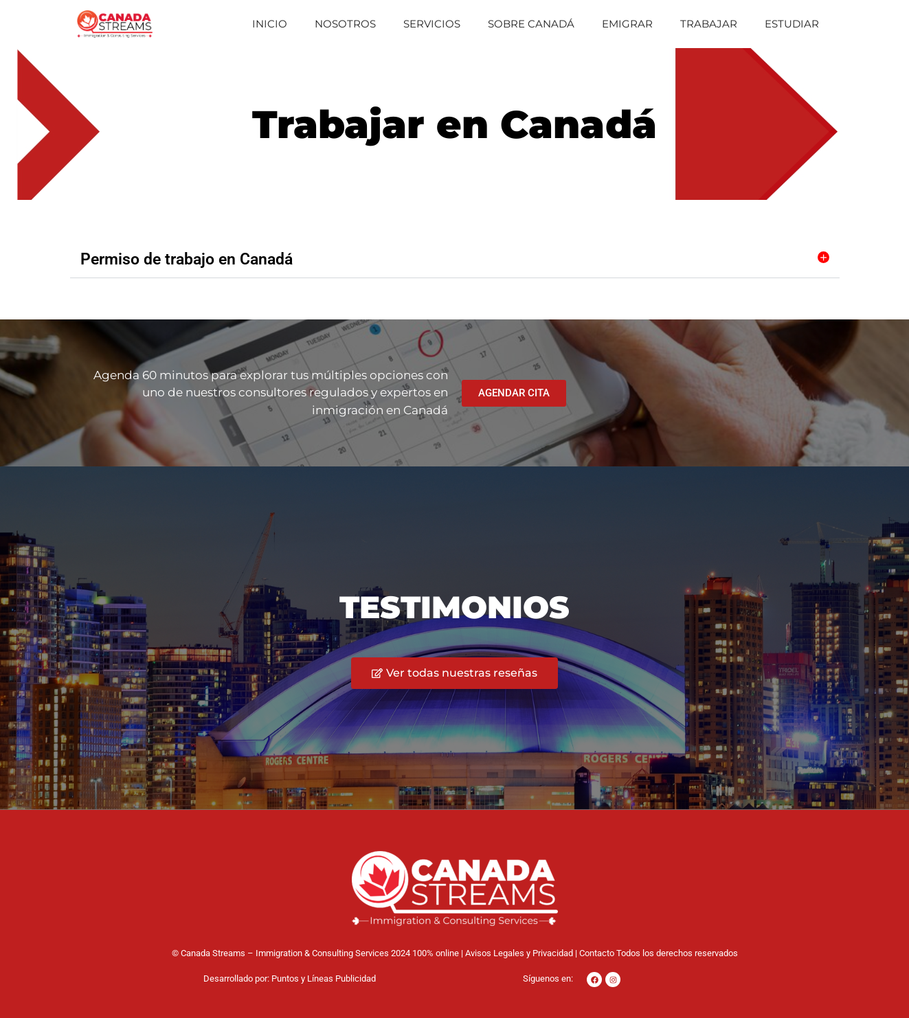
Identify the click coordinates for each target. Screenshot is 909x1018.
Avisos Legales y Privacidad (519, 953)
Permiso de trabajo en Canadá (186, 259)
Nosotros (345, 23)
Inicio (269, 23)
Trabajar (708, 23)
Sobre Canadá (531, 23)
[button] (455, 259)
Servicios (431, 23)
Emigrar (627, 23)
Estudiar (792, 23)
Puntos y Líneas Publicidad (323, 978)
